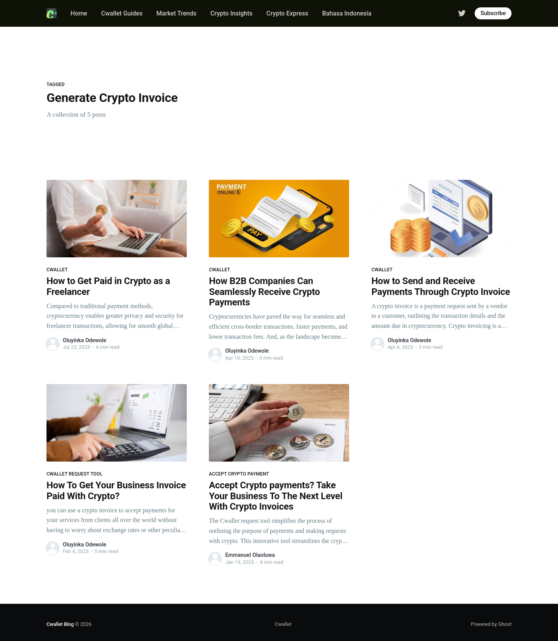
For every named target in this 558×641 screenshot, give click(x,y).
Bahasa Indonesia (346, 13)
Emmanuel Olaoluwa (250, 555)
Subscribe (493, 13)
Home (79, 13)
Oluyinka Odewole (84, 340)
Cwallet (283, 624)
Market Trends (176, 13)
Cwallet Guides (122, 13)
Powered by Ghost (491, 624)
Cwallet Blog (60, 624)
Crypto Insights (231, 13)
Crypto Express (287, 13)
